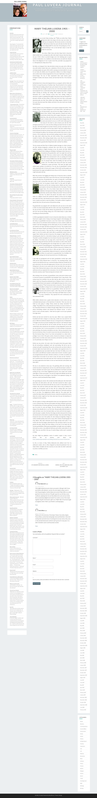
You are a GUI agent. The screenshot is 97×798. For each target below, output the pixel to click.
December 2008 (83, 638)
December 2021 (83, 251)
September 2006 (83, 704)
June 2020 (82, 296)
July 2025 (82, 147)
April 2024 (82, 184)
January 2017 (83, 397)
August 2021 (82, 261)
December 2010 (83, 578)
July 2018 (82, 353)
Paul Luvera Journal (20, 1)
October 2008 (83, 643)
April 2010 (82, 598)
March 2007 (82, 690)
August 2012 (82, 529)
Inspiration (82, 746)
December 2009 (83, 608)
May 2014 (82, 477)
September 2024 (83, 172)
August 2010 (82, 588)
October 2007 (83, 672)
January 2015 (83, 457)
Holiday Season (83, 741)
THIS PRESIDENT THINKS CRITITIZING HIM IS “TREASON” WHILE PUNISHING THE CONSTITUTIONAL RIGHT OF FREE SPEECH (84, 88)
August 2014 (82, 469)
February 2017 (83, 395)
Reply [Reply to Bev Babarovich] (36, 505)
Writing (81, 788)
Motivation (82, 756)
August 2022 (82, 234)
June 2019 (82, 326)
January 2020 (83, 308)
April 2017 (82, 390)
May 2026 (82, 122)
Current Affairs (83, 729)
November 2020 (83, 283)
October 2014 (83, 464)
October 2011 (83, 553)
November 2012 (83, 521)
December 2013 (83, 489)
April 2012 (82, 539)
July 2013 (82, 501)
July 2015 (82, 442)
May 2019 (82, 328)
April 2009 (82, 628)
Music (81, 758)
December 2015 (83, 430)
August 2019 (82, 321)
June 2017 (82, 385)
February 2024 (83, 189)
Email (34, 564)
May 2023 (82, 212)
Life (81, 751)
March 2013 (82, 511)
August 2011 (82, 558)
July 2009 (82, 620)
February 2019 (83, 335)
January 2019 (83, 338)
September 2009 (83, 615)
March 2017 (82, 392)
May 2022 (82, 241)
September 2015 (83, 437)
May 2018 (82, 358)
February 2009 (83, 633)
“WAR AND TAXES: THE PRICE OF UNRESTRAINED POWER (83, 100)
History (81, 738)
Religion (82, 771)
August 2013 (82, 499)
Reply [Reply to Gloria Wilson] (36, 526)
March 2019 (82, 333)
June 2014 (82, 474)
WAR (81, 783)
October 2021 (83, 256)
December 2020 (83, 281)
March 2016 (82, 422)
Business (82, 724)
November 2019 (83, 313)
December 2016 (83, 400)
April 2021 (82, 271)
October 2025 (83, 140)
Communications (83, 726)
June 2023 (82, 209)
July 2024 (82, 177)
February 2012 (83, 543)
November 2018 (83, 343)
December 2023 (83, 194)
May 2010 (82, 596)
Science (81, 773)
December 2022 (83, 224)
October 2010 (83, 583)
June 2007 (82, 682)
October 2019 (83, 316)
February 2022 (83, 246)
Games (81, 736)
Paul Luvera (52, 33)
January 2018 (83, 368)
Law (81, 748)
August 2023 (82, 204)
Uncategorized (83, 780)
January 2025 (83, 162)
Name (34, 558)
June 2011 (82, 563)
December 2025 (83, 135)
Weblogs (82, 785)
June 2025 (82, 150)
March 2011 (82, 571)
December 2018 (83, 340)
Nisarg (60, 795)
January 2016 (83, 427)
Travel (81, 778)
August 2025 (82, 145)
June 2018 (82, 355)
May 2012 (82, 536)
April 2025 (82, 155)
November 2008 (83, 640)
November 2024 (83, 167)
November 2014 (83, 462)
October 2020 (83, 286)
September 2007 (83, 675)
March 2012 (82, 541)
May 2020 (82, 298)
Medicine (82, 753)
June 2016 (82, 415)
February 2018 (83, 365)
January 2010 (83, 605)
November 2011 (83, 551)
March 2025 (82, 157)
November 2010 (83, 581)
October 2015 (83, 435)
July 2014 (82, 472)
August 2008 (82, 647)
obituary (82, 761)
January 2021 (83, 279)
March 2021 (82, 274)
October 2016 (83, 405)
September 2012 (83, 526)
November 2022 (83, 227)
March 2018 (82, 363)
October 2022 (83, 229)
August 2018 (82, 350)
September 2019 (83, 318)
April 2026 (82, 125)
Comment (35, 537)
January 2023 (83, 222)
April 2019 (82, 331)
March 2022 (82, 244)
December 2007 (83, 667)
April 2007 (82, 687)
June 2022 (82, 239)
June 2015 (82, 444)
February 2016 (83, 425)
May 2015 (82, 447)
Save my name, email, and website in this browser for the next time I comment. (51, 579)
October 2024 (83, 170)
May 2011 (82, 566)
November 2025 (83, 137)
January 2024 (83, 192)
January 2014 (83, 487)
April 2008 (82, 657)
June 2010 (82, 593)
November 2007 (83, 670)
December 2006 (83, 697)
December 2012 (83, 519)
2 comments (60, 33)
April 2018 (82, 360)
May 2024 (82, 182)
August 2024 (82, 175)
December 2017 (83, 370)
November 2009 (83, 610)
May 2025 (82, 152)
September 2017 (83, 378)
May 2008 (82, 655)
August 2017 (82, 380)
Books (81, 721)
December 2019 (83, 311)
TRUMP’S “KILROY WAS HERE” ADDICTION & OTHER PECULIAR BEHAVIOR (83, 74)
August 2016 (82, 410)
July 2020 (82, 293)
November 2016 (83, 402)
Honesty (82, 743)
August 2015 (82, 439)
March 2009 (82, 630)
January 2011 (83, 576)
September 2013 (83, 496)
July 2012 (82, 531)
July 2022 (82, 236)
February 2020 (83, 306)
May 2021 (82, 269)
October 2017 (83, 375)
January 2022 (83, 249)
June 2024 (82, 179)
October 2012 (83, 524)
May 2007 (82, 685)
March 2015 (82, 452)
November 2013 (83, 491)
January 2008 (83, 665)
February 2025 (83, 160)
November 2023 (83, 197)
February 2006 (83, 709)
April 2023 (82, 214)
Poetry (81, 763)
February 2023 (83, 219)
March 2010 (82, 600)
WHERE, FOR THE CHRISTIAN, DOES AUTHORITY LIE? (63, 465)
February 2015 (83, 454)
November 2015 (83, 432)
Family (35, 454)
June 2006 (82, 707)
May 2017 (82, 387)
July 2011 (82, 561)
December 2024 (83, 165)
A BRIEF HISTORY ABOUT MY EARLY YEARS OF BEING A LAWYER (83, 64)
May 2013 (82, 506)
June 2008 (82, 652)
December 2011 (83, 548)
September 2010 (83, 586)
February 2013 (83, 514)
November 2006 (83, 699)
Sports (81, 776)
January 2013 (83, 516)
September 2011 (83, 556)
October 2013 (83, 494)
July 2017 (82, 383)
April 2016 (82, 420)
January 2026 (83, 132)
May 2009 (82, 625)
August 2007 (82, 677)
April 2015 (82, 449)
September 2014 (83, 467)
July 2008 (82, 650)
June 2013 (82, 504)
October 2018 (83, 345)
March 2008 (82, 660)
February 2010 (83, 603)
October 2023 (83, 199)
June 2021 (82, 266)
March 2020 (82, 303)
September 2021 (83, 259)
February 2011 (83, 573)
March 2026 (82, 127)
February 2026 (83, 130)
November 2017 (83, 373)
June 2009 (82, 623)
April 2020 (82, 301)
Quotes (81, 768)
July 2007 (82, 680)
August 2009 (82, 618)
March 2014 (82, 482)
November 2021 (83, 254)
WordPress (51, 795)
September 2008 (83, 645)
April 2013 (82, 509)
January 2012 (83, 546)
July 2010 (82, 591)
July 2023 (82, 207)
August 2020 (82, 291)
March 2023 (82, 217)
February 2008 (83, 662)
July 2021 (82, 264)
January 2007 (83, 695)
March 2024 (82, 187)
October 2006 (83, 702)
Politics (81, 766)
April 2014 (82, 479)
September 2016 (83, 407)
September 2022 (83, 232)
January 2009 (83, 635)
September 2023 (83, 202)
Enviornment (83, 731)
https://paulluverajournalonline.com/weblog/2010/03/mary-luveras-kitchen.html (51, 439)
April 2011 (82, 568)
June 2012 (82, 534)
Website (34, 571)
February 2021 (83, 276)
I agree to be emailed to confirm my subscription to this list (83, 44)
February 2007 (83, 692)
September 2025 (83, 142)
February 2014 (83, 484)
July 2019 (82, 323)
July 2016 (82, 412)
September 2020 (83, 288)
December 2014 (83, 459)
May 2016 (82, 417)
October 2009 (83, 613)
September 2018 (83, 348)
